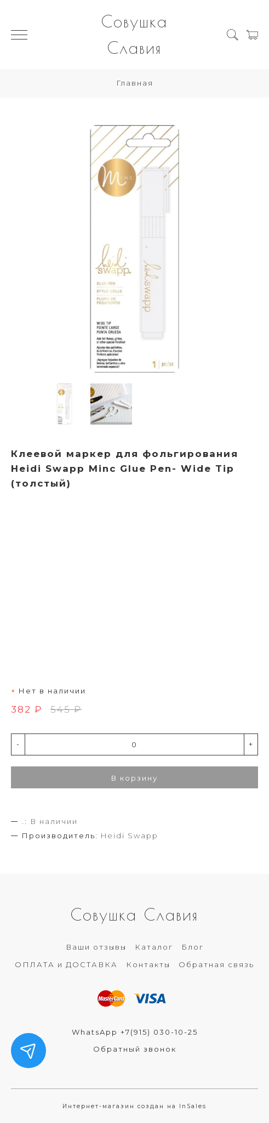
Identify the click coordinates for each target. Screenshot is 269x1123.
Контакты (148, 964)
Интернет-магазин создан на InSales (134, 1106)
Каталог (154, 947)
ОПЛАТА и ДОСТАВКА (66, 964)
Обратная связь (216, 964)
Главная (134, 82)
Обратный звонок (134, 1049)
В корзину (134, 778)
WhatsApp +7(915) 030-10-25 (135, 1032)
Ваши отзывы (96, 947)
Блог (192, 947)
